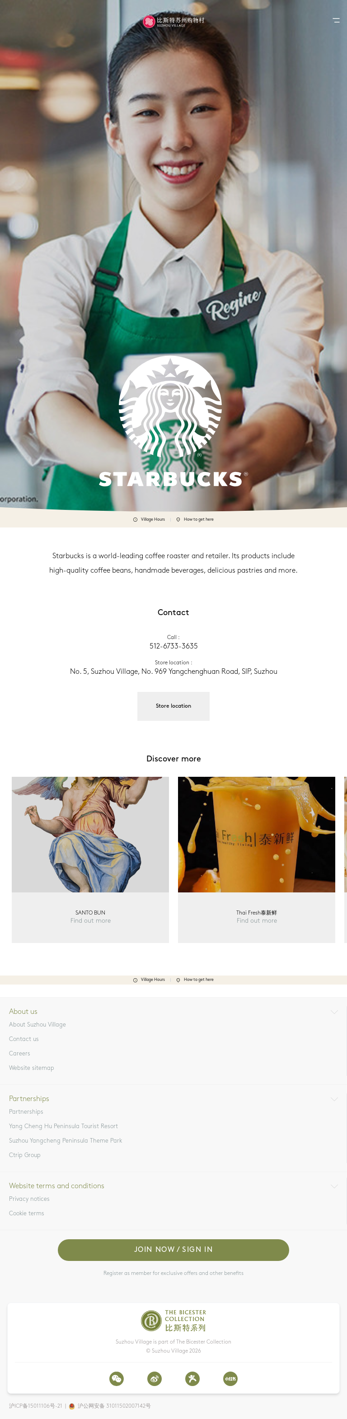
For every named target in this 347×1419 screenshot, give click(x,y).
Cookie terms (26, 1214)
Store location (173, 706)
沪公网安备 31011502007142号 (114, 1406)
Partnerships (26, 1112)
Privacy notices (29, 1199)
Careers (19, 1054)
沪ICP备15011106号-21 (35, 1406)
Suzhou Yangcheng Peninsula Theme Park (65, 1141)
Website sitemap (31, 1068)
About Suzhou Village (37, 1025)
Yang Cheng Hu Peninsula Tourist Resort (63, 1127)
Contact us (24, 1039)
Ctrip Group (25, 1155)
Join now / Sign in (173, 1250)
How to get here (195, 520)
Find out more (90, 921)
